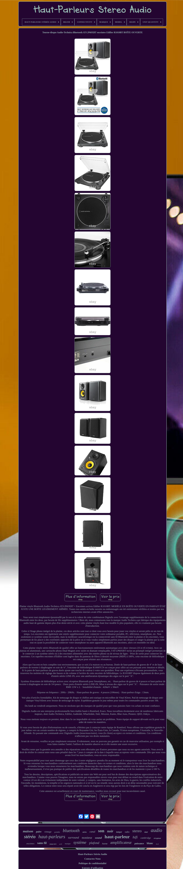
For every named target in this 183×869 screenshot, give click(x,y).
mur (146, 832)
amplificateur (121, 842)
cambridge (146, 838)
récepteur (157, 838)
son (101, 830)
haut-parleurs (51, 836)
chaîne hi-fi (52, 844)
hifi (135, 837)
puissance (139, 843)
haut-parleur (117, 836)
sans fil (42, 843)
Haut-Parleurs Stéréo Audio (92, 854)
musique (68, 844)
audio (156, 830)
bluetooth (71, 830)
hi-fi (157, 844)
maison (28, 831)
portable (57, 832)
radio (127, 832)
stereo (137, 831)
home (105, 843)
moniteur (87, 837)
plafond (94, 843)
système (79, 842)
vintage (47, 831)
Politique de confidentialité (93, 863)
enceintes (30, 843)
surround (73, 837)
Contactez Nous (92, 858)
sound (98, 837)
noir (110, 831)
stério (84, 832)
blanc (150, 843)
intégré (119, 832)
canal (92, 831)
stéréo (30, 836)
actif (60, 844)
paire (38, 831)
